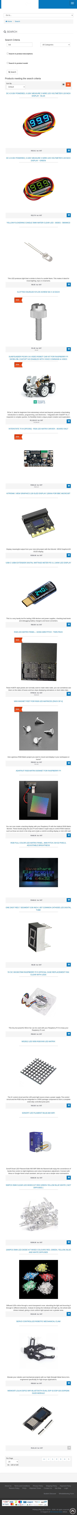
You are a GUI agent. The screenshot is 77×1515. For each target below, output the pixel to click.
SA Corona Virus (56, 1512)
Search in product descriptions (20, 54)
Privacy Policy (38, 1486)
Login (66, 1488)
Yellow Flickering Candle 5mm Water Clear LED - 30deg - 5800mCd (38, 223)
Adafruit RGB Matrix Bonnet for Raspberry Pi (38, 771)
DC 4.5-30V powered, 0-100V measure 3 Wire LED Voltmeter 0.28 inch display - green (38, 159)
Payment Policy (65, 1486)
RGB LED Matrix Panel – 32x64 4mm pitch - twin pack (38, 632)
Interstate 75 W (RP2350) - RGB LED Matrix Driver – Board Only (38, 429)
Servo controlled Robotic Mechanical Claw (38, 1321)
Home (9, 21)
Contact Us (48, 1488)
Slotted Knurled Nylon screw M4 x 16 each (38, 292)
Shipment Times (35, 1488)
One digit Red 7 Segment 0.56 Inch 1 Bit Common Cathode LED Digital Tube (38, 908)
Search (17, 21)
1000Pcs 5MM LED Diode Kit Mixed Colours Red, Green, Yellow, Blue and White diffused (38, 1251)
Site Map (58, 1488)
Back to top (72, 1511)
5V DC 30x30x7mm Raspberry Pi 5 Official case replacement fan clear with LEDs (38, 973)
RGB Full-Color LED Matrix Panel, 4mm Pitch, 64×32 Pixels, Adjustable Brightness (38, 844)
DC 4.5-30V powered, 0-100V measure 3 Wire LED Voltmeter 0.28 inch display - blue (38, 94)
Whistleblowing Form (66, 1494)
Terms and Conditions (22, 1486)
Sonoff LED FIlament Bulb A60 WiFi (38, 1113)
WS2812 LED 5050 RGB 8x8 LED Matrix (38, 1041)
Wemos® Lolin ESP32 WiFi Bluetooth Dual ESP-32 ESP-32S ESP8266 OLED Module (38, 1392)
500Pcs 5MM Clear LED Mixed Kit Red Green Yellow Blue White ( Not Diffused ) (38, 1186)
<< (44, 1459)
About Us (8, 1486)
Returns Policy (14, 1488)
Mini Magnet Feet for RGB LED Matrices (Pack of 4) (38, 701)
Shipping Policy (51, 1486)
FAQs (24, 1488)
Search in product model (17, 63)
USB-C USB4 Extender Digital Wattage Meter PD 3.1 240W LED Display (38, 563)
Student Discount (50, 1494)
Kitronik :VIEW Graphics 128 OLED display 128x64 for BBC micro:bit (38, 493)
